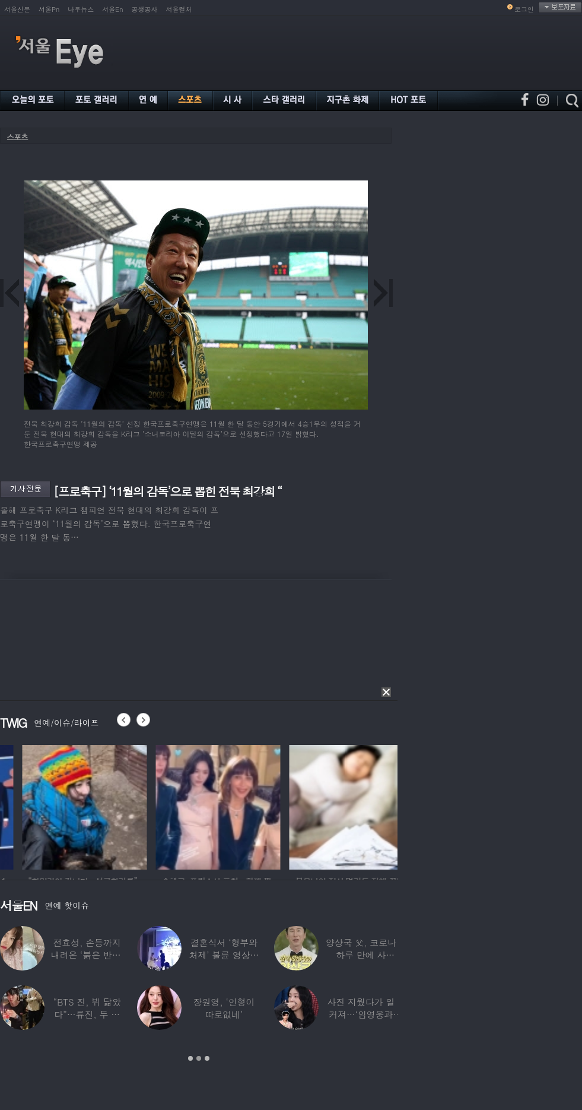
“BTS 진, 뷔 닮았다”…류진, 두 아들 (87, 1014)
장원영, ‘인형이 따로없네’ (224, 1007)
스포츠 (17, 136)
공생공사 (145, 9)
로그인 (524, 9)
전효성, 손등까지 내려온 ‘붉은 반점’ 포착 (87, 954)
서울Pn (49, 9)
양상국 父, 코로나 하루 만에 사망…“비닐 (361, 954)
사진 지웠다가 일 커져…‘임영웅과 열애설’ (361, 1014)
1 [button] (190, 1058)
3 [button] (207, 1058)
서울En (112, 9)
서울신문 (17, 9)
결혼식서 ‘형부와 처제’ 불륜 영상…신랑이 (224, 954)
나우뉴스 (81, 9)
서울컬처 (179, 9)
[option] (156, 805)
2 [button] (198, 1058)
